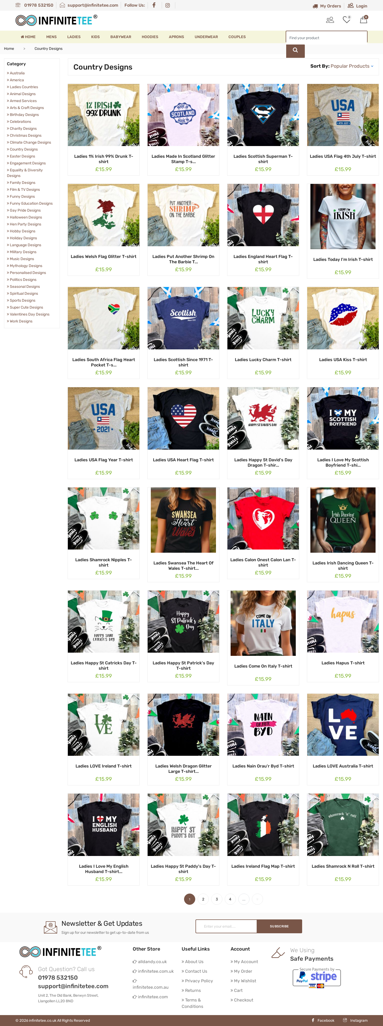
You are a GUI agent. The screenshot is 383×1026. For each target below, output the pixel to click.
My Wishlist (243, 980)
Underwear (206, 37)
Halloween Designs (24, 217)
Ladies (74, 37)
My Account (244, 961)
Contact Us (194, 971)
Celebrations (19, 121)
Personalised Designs (26, 272)
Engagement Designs (26, 163)
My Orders (327, 6)
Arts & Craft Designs (25, 108)
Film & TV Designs (23, 189)
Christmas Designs (24, 135)
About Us (192, 961)
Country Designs (22, 149)
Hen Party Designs (24, 224)
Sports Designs (21, 300)
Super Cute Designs (25, 307)
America (15, 80)
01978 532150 (34, 5)
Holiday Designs (22, 238)
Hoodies (150, 37)
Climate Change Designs (29, 142)
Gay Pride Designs (24, 210)
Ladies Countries (22, 87)
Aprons (176, 37)
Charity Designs (22, 128)
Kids (95, 37)
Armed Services (22, 101)
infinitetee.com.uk (153, 971)
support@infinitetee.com (89, 5)
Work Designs (19, 321)
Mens (51, 37)
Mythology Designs (24, 266)
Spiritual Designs (22, 293)
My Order (241, 971)
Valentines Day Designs (28, 314)
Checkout (242, 1000)
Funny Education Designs (30, 203)
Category (16, 63)
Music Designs (20, 259)
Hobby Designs (21, 231)
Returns (191, 990)
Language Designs (24, 245)
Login (357, 6)
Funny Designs (21, 196)
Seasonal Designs (23, 286)
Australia (16, 73)
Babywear (120, 37)
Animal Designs (21, 94)
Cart (237, 990)
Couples (237, 37)
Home (28, 37)
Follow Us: (134, 5)
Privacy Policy (197, 980)
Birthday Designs (23, 114)
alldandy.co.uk (150, 961)
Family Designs (21, 182)
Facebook (322, 1020)
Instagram (355, 1020)
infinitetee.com (150, 996)
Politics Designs (21, 279)
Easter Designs (21, 156)
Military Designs (21, 252)
